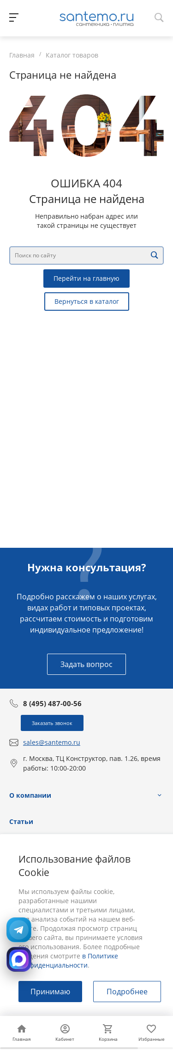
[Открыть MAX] (18, 959)
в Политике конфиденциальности (68, 960)
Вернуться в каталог (86, 301)
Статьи (21, 821)
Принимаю (50, 991)
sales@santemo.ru (51, 742)
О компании (30, 795)
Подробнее (127, 991)
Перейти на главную (86, 278)
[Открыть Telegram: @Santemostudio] (18, 929)
